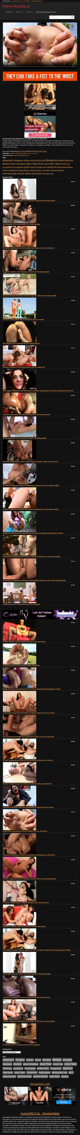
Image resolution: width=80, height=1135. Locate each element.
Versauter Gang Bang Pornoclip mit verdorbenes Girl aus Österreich (26, 414)
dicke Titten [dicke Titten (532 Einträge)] (32, 163)
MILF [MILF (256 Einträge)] (48, 170)
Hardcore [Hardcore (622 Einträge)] (52, 167)
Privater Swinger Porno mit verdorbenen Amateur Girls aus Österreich (27, 784)
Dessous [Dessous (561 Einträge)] (68, 160)
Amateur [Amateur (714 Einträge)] (18, 160)
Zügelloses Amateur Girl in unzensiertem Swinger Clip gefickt (24, 926)
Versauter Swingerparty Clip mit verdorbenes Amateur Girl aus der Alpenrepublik (31, 485)
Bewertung (19, 12)
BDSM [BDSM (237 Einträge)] (34, 160)
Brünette (18, 153)
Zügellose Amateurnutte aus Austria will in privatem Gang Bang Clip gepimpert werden (33, 533)
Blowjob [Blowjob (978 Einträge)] (50, 160)
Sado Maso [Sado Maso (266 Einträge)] (37, 173)
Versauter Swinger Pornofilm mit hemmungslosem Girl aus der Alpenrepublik (29, 296)
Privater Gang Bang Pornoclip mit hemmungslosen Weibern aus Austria (28, 760)
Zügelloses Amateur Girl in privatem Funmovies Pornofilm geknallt (26, 272)
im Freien (34, 153)
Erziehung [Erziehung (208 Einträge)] (65, 164)
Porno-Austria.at (16, 6)
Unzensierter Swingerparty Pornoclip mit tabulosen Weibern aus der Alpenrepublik (31, 556)
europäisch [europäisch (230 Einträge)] (7, 167)
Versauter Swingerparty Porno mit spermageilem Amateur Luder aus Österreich (30, 461)
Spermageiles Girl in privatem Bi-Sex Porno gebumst (21, 343)
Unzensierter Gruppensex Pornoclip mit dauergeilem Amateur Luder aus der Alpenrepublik (34, 580)
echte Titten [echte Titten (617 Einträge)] (55, 163)
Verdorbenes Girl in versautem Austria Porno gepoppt (21, 604)
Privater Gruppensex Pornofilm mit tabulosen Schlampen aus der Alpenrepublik (30, 509)
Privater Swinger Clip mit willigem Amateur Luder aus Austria (24, 642)
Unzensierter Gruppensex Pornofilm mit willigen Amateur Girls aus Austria (28, 713)
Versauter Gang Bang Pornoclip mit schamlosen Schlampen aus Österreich (29, 855)
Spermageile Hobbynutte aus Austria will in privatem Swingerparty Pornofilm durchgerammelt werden (38, 391)
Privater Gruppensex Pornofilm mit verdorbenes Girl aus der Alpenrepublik (29, 1021)
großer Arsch (26, 153)
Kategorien (9, 12)
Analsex (12, 153)
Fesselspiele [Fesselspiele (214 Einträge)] (18, 167)
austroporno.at (16, 1)
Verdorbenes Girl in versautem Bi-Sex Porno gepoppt (21, 1045)
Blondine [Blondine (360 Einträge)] (41, 160)
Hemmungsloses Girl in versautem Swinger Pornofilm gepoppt (24, 438)
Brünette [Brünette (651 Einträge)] (59, 160)
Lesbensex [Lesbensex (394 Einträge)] (13, 170)
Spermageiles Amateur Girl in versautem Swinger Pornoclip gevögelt (27, 974)
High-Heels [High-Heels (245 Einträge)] (62, 167)
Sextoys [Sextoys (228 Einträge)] (46, 174)
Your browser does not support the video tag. (40, 45)
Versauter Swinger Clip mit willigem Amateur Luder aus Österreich (26, 903)
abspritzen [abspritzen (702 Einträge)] (8, 160)
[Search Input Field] (59, 17)
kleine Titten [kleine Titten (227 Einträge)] (19, 1072)
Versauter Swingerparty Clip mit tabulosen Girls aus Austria (23, 319)
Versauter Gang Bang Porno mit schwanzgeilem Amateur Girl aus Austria (28, 807)
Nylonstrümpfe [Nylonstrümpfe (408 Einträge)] (9, 173)
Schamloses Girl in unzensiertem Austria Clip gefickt (21, 665)
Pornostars (29, 12)
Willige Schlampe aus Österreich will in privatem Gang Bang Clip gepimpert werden (32, 689)
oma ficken (26, 1)
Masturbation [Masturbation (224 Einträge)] (24, 170)
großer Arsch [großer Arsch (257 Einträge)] (29, 167)
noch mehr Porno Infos (9, 147)
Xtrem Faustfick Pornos (21, 155)
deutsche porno (37, 1)
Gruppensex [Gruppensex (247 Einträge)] (41, 167)
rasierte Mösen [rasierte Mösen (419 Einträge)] (24, 173)
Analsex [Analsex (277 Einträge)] (27, 160)
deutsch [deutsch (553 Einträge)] (6, 163)
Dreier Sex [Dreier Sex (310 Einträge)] (43, 164)
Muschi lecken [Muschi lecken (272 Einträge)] (57, 170)
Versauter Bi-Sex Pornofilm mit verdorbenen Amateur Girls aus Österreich (28, 737)
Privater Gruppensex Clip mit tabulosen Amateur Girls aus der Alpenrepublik (29, 879)
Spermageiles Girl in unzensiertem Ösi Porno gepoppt (21, 224)
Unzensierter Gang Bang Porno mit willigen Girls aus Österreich (25, 831)
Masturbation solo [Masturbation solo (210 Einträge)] (38, 170)
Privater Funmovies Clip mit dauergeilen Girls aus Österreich (24, 367)
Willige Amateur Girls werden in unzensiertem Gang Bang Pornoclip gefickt (29, 200)
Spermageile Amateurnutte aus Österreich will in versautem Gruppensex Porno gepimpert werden (37, 950)
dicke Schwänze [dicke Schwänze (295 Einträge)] (18, 164)
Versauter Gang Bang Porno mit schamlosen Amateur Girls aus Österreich (28, 248)
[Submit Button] (72, 17)
